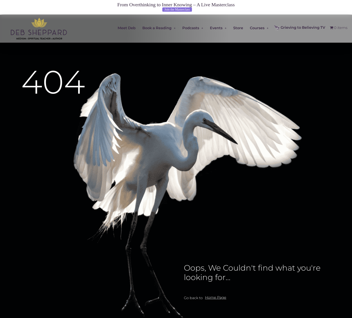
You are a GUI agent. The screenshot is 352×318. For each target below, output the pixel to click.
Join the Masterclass (177, 9)
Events (218, 28)
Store (238, 28)
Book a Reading (159, 28)
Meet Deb (127, 28)
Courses (259, 28)
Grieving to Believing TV (299, 28)
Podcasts (192, 28)
